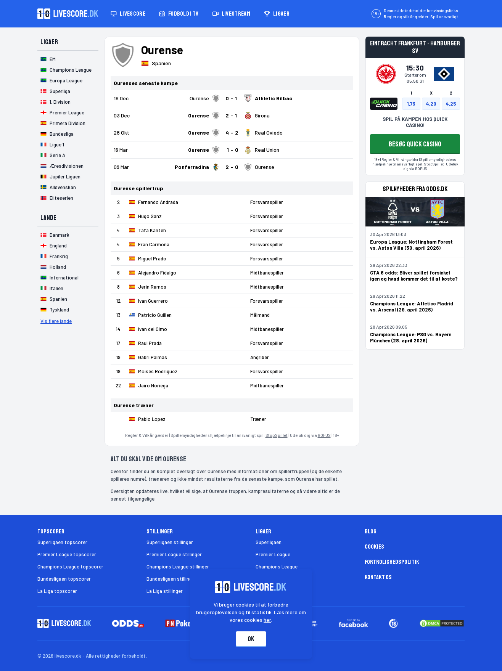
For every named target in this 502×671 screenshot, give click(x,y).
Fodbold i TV (179, 14)
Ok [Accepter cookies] (251, 639)
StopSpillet (276, 435)
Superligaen (269, 542)
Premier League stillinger (174, 554)
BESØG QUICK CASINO (415, 144)
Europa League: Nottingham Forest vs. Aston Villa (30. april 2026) (411, 245)
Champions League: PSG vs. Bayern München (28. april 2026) (410, 337)
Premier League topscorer (66, 554)
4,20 (431, 104)
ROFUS (324, 435)
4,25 (451, 104)
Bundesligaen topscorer (64, 579)
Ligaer (277, 14)
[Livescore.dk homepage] (67, 14)
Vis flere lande (56, 321)
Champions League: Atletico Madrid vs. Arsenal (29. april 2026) (411, 306)
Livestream (231, 14)
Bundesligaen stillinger (171, 579)
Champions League (277, 566)
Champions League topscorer (70, 566)
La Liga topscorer (57, 591)
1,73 (411, 104)
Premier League (273, 554)
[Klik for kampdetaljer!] (232, 98)
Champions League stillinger (177, 566)
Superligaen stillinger (169, 542)
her (267, 619)
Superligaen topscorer (62, 542)
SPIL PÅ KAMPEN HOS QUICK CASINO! (415, 122)
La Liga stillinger (164, 591)
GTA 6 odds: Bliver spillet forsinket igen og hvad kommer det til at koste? (414, 276)
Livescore (128, 14)
